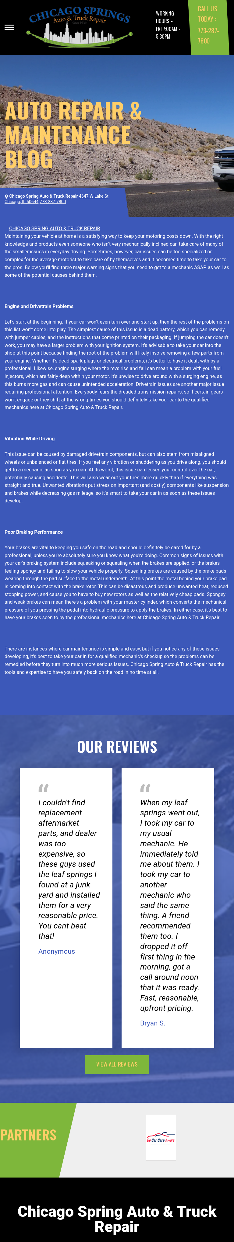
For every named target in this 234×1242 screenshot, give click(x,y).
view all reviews (117, 1064)
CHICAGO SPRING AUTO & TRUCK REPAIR (54, 228)
